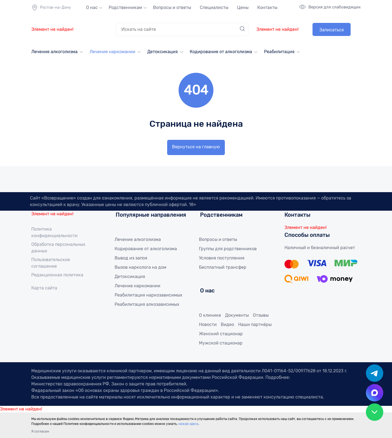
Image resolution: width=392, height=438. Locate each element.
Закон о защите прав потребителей (148, 383)
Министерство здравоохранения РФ (70, 383)
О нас (92, 7)
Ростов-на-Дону (51, 7)
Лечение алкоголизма (54, 51)
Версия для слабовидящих (334, 7)
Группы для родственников (228, 248)
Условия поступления (221, 258)
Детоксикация (162, 51)
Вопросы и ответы (172, 7)
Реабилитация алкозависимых (147, 304)
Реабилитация (279, 51)
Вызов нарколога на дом (140, 267)
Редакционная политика (57, 274)
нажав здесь (188, 424)
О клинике (210, 315)
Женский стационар (221, 333)
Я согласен (40, 431)
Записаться (331, 29)
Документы (237, 315)
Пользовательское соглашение (50, 263)
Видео (227, 324)
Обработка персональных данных (58, 247)
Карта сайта (44, 288)
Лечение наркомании (112, 51)
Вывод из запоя (131, 258)
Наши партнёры (255, 324)
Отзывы (261, 315)
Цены (243, 7)
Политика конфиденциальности (54, 232)
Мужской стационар (221, 343)
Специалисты (214, 7)
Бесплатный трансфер (222, 267)
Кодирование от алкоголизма (221, 51)
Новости (208, 324)
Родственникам (125, 7)
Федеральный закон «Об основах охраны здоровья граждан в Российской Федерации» (124, 390)
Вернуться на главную (196, 146)
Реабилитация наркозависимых (148, 295)
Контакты (267, 7)
